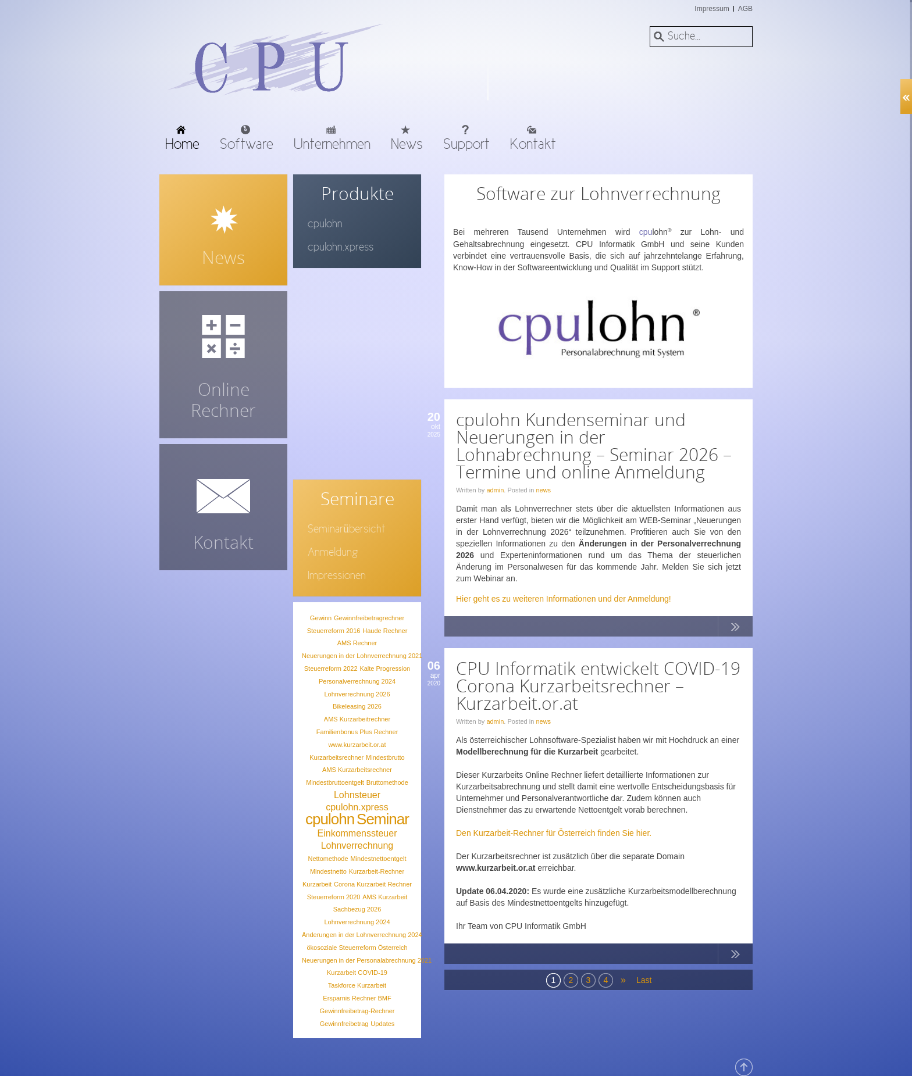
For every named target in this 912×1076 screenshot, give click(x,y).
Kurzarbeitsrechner (336, 757)
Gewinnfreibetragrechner (369, 617)
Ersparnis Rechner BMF (357, 998)
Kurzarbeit (317, 884)
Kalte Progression (384, 668)
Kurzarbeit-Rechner (376, 871)
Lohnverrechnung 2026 (357, 694)
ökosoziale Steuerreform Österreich (357, 947)
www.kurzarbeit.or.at (357, 744)
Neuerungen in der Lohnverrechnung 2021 (362, 655)
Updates (382, 1023)
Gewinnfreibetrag (344, 1023)
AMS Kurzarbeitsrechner (357, 769)
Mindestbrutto (385, 757)
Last (643, 980)
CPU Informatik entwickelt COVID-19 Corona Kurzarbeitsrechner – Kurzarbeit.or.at (598, 685)
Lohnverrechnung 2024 (357, 921)
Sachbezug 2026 (357, 909)
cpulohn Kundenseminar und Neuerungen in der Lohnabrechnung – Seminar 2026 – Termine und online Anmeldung (594, 445)
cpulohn (329, 819)
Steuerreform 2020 (334, 896)
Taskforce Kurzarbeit (357, 985)
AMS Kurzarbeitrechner (357, 719)
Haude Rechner (384, 630)
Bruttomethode (387, 782)
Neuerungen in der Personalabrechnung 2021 (367, 960)
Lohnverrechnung (357, 845)
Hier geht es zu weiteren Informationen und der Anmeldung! (563, 598)
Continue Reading (735, 629)
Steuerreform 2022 (331, 668)
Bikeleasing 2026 (357, 706)
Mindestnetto (328, 871)
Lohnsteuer (357, 795)
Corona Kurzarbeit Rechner (373, 884)
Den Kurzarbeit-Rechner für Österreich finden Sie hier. (553, 833)
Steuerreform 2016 (334, 630)
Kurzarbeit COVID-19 (357, 972)
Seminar (383, 819)
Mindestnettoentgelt (378, 858)
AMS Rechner (357, 642)
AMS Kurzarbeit (384, 896)
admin (495, 490)
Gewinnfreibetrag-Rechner (356, 1010)
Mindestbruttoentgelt (335, 782)
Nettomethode (328, 858)
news (543, 490)
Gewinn (321, 617)
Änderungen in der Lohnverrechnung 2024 (362, 934)
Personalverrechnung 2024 (357, 681)
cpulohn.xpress (357, 807)
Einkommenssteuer (357, 833)
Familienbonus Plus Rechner (357, 731)
